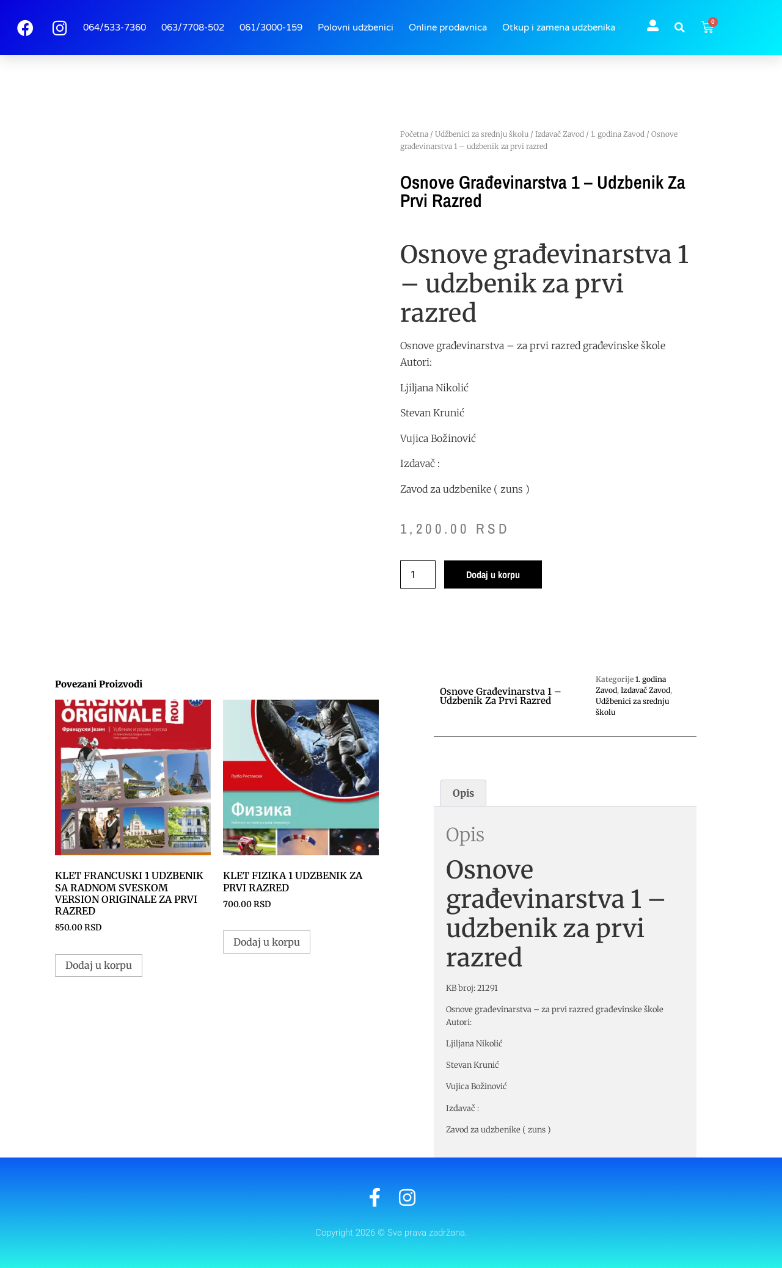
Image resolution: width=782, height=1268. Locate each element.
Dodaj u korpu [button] (98, 965)
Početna (414, 134)
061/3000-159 (270, 27)
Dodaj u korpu (493, 574)
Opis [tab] (463, 793)
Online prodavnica (448, 27)
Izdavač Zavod (559, 134)
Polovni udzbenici (355, 27)
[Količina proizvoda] (418, 574)
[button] (680, 27)
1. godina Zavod (618, 134)
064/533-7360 (114, 27)
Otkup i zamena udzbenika (558, 27)
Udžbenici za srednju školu (481, 134)
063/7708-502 (192, 27)
